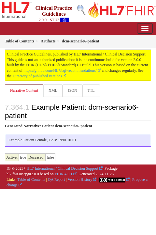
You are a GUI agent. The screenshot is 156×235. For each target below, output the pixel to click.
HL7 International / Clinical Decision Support (62, 168)
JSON (72, 90)
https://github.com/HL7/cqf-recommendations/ (59, 70)
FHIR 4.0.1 (63, 174)
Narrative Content (24, 90)
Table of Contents (31, 179)
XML (53, 90)
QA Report (56, 179)
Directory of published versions (37, 76)
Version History (80, 179)
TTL (91, 90)
